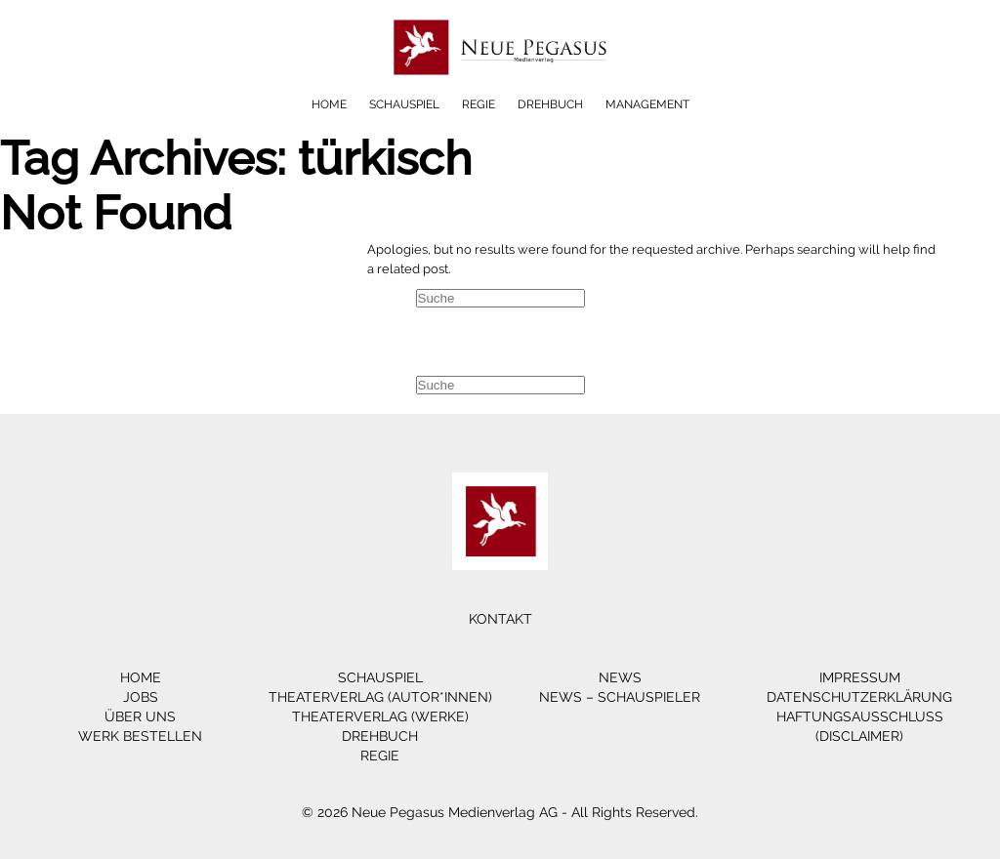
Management (647, 104)
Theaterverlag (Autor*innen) (380, 697)
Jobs (140, 697)
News (620, 677)
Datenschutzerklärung (859, 697)
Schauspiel (404, 104)
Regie (478, 104)
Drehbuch (550, 104)
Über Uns (140, 716)
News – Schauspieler (619, 697)
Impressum (859, 677)
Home (329, 104)
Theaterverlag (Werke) (380, 716)
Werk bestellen (140, 736)
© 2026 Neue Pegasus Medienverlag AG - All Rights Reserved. (500, 812)
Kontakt (500, 619)
